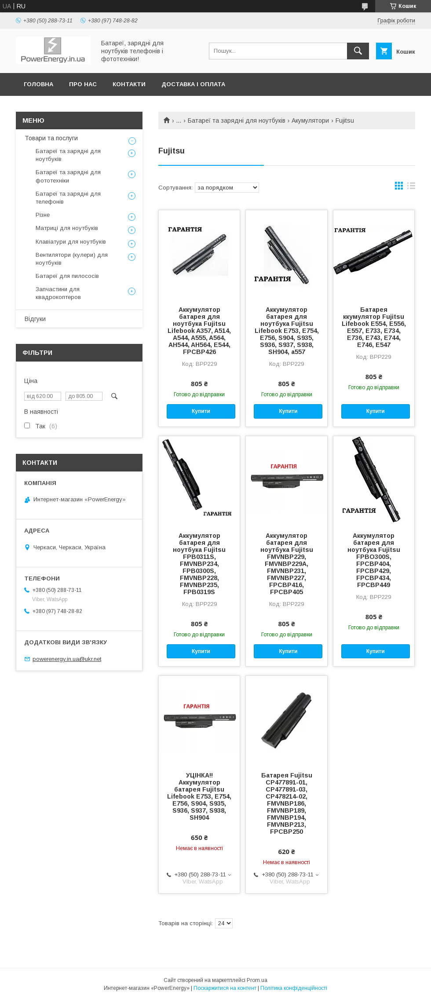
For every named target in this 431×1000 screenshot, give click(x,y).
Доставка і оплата (193, 84)
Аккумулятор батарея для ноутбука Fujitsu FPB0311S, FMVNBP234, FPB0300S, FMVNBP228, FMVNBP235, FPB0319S (199, 563)
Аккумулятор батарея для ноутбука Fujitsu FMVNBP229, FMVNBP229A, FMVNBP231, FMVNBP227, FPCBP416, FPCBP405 (286, 563)
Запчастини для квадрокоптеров (58, 293)
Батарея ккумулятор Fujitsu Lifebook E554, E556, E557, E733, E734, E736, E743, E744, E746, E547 (374, 327)
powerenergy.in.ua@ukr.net (67, 659)
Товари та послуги (51, 138)
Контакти (129, 84)
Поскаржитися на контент (225, 988)
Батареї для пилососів (67, 276)
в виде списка (411, 188)
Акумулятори (310, 120)
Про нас (83, 84)
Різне (43, 215)
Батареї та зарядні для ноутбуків (236, 120)
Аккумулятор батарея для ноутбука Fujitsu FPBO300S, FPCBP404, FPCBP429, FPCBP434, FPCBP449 (373, 560)
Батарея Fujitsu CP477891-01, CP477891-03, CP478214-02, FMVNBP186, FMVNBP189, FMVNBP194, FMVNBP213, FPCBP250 (286, 803)
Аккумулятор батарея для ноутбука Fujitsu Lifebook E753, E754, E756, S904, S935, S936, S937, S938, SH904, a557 (287, 330)
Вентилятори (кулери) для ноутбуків (72, 259)
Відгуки (35, 318)
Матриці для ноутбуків (67, 228)
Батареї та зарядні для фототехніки (68, 176)
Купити (201, 411)
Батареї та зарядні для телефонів (68, 197)
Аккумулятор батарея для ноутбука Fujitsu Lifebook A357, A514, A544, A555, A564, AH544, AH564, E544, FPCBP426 (199, 330)
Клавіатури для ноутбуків (71, 241)
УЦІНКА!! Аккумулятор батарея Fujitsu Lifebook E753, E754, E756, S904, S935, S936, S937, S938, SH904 (199, 796)
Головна (38, 84)
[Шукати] (358, 51)
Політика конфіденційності (293, 988)
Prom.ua (257, 980)
